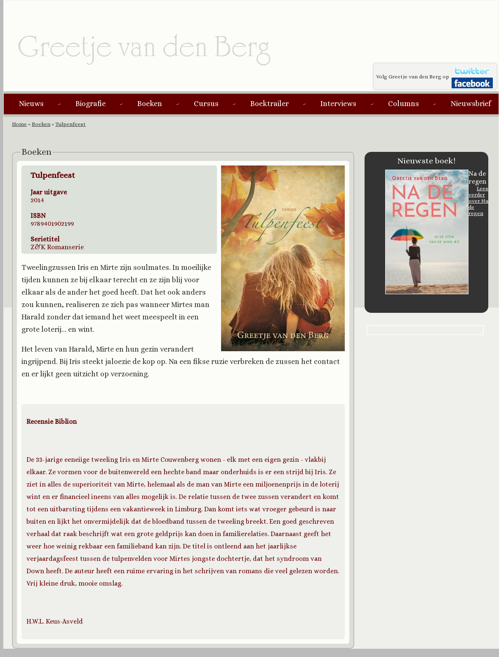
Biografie (90, 103)
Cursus (206, 103)
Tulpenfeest (70, 124)
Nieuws (31, 103)
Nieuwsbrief (471, 103)
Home (19, 124)
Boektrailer (269, 103)
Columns (403, 103)
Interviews (338, 103)
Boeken (149, 103)
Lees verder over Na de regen (478, 200)
